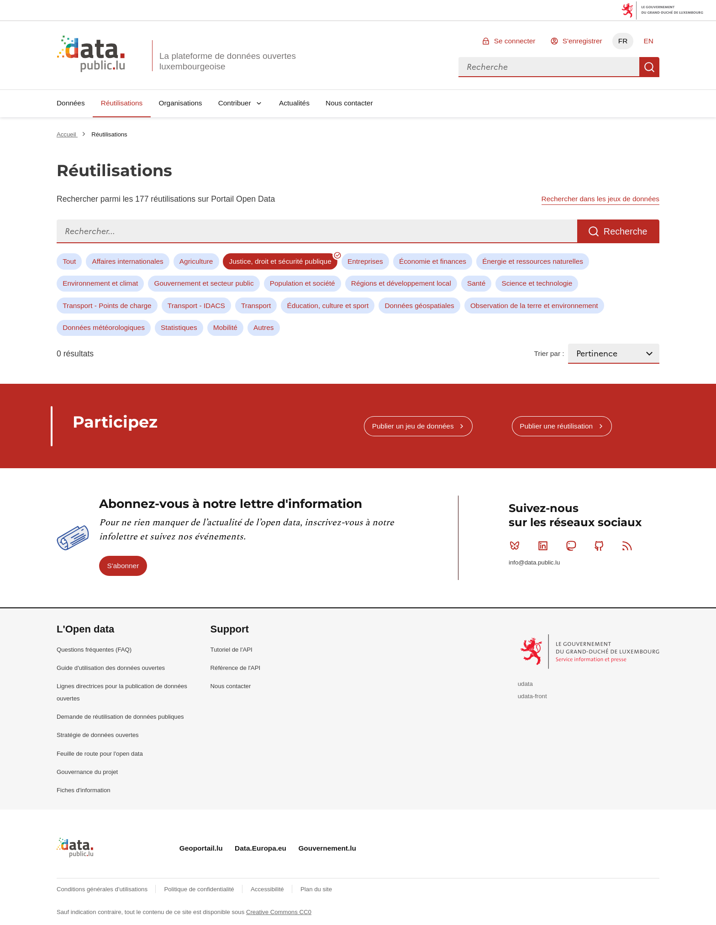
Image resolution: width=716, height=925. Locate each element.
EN (648, 41)
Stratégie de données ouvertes (98, 735)
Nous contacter (349, 103)
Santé (476, 283)
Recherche (649, 67)
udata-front (532, 696)
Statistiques (179, 327)
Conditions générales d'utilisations (103, 889)
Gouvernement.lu (327, 848)
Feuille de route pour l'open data (100, 753)
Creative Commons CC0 (278, 912)
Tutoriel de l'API (232, 649)
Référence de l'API (236, 667)
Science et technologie (536, 283)
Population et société (302, 283)
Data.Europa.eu (260, 848)
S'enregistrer (582, 41)
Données (71, 103)
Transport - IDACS (196, 305)
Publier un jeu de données (413, 426)
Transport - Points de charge (107, 305)
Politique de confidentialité (200, 889)
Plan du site (316, 889)
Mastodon (573, 546)
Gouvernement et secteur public (203, 283)
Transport (256, 305)
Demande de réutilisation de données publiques (120, 716)
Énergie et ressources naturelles (532, 261)
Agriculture (196, 261)
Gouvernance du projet (87, 771)
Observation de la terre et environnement (534, 305)
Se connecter (515, 41)
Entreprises (365, 261)
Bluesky (517, 546)
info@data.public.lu (534, 562)
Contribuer (234, 103)
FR (623, 41)
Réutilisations (122, 103)
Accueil (67, 134)
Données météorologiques (104, 327)
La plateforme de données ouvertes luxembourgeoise (227, 61)
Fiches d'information (84, 790)
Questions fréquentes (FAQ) (94, 649)
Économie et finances (432, 261)
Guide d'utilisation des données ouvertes (111, 667)
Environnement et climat (100, 283)
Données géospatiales (419, 305)
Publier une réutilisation (556, 426)
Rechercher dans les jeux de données (600, 199)
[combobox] (548, 67)
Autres (263, 327)
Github (601, 546)
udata (525, 683)
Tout (69, 261)
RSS (629, 546)
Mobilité (225, 327)
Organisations (180, 103)
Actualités (294, 103)
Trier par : (549, 353)
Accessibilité (268, 889)
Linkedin (545, 546)
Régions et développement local (401, 283)
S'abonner (123, 566)
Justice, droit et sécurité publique (280, 261)
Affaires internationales (127, 261)
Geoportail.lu (201, 848)
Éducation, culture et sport (328, 305)
